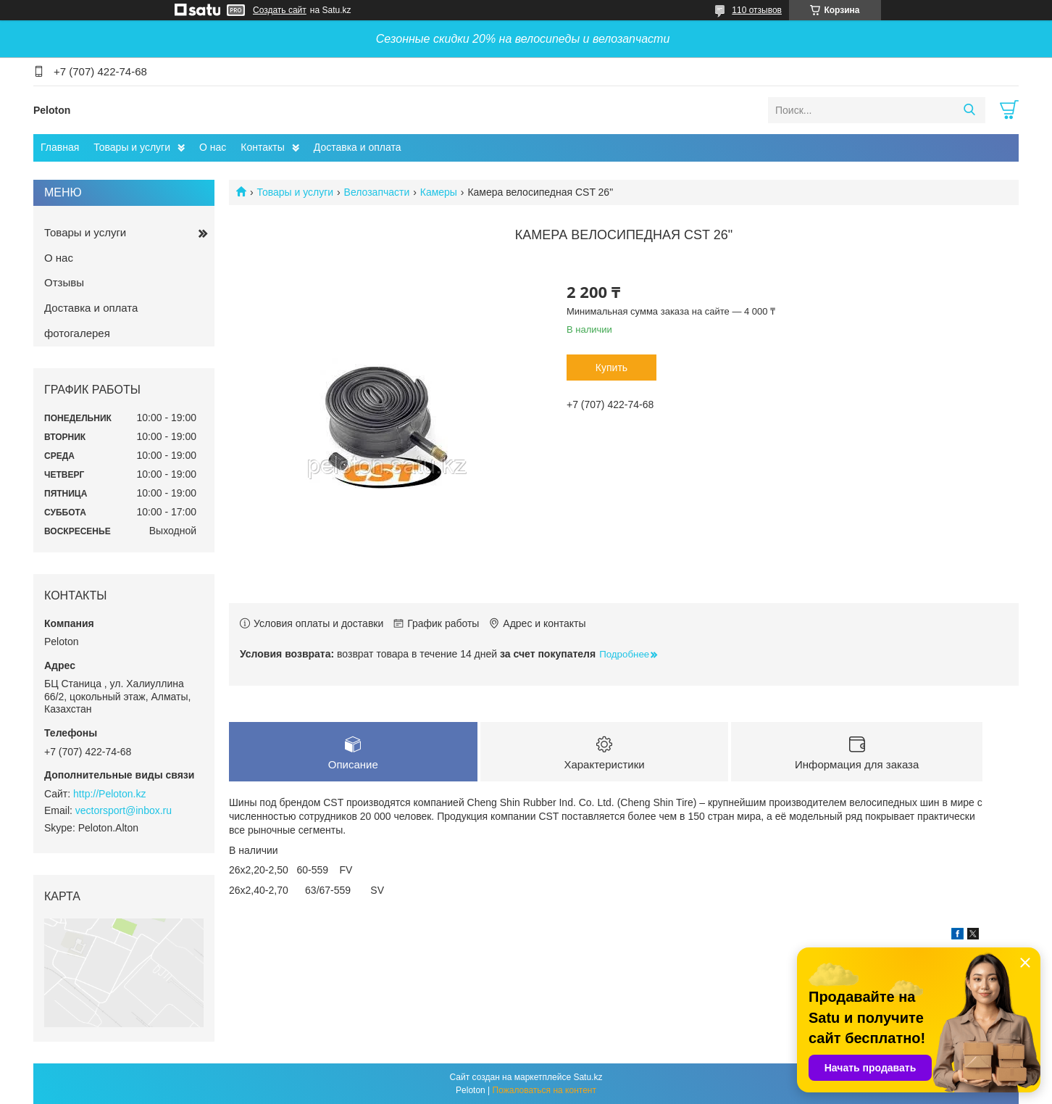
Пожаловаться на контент (544, 1090)
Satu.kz (587, 1077)
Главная (60, 147)
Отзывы (64, 282)
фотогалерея (77, 333)
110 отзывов (757, 10)
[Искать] (969, 110)
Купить (611, 367)
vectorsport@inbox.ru (123, 810)
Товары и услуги (131, 147)
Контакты (262, 147)
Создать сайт (279, 10)
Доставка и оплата (357, 147)
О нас (212, 147)
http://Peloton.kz (109, 794)
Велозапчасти (377, 192)
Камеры (438, 192)
